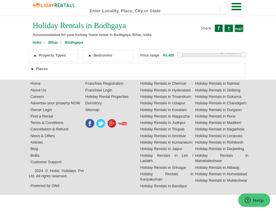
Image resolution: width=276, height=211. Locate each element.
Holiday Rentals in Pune (215, 116)
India (37, 42)
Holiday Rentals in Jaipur (161, 149)
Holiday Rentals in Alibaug (217, 167)
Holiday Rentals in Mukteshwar (221, 180)
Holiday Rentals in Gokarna (218, 96)
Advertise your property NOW (55, 103)
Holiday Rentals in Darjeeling (219, 149)
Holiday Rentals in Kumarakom (166, 142)
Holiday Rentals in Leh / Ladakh (166, 158)
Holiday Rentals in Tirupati (162, 129)
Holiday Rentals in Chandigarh (221, 103)
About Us (38, 90)
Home (35, 83)
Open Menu (236, 6)
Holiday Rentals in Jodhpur (163, 122)
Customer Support (45, 162)
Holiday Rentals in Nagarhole (219, 129)
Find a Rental (41, 116)
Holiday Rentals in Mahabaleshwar (221, 158)
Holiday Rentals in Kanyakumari (166, 177)
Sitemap (92, 110)
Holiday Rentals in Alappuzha (165, 116)
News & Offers (42, 136)
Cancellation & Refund (49, 129)
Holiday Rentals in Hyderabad (165, 90)
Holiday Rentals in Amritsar (163, 136)
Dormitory (93, 103)
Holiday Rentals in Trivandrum (165, 96)
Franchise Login (99, 90)
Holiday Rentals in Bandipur (163, 186)
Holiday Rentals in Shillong (218, 90)
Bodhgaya (74, 42)
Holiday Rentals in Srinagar (163, 167)
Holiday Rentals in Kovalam (163, 110)
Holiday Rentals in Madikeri (218, 122)
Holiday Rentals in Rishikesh (219, 142)
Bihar (53, 42)
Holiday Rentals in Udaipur (162, 103)
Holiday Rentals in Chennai (163, 83)
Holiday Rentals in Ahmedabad (221, 174)
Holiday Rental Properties (106, 96)
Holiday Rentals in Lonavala (218, 136)
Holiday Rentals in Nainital (217, 83)
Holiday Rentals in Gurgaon (218, 110)
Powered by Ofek (45, 185)
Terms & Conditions (47, 122)
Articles (36, 142)
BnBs (35, 155)
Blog (34, 149)
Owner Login (41, 110)
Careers (37, 96)
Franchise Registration (104, 83)
